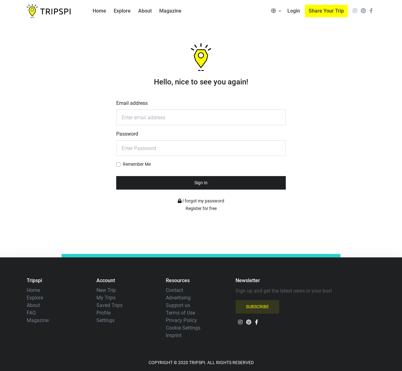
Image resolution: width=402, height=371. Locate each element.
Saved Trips (109, 305)
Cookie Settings (183, 328)
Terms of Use (180, 313)
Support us (178, 305)
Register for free (201, 208)
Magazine (170, 11)
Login (293, 11)
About (145, 11)
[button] (276, 11)
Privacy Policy (181, 320)
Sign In (201, 182)
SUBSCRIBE (257, 306)
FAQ (31, 313)
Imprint (174, 335)
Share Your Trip (326, 11)
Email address (132, 103)
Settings (105, 320)
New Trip (106, 290)
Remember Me (137, 164)
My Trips (106, 298)
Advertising (178, 298)
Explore (122, 11)
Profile (103, 313)
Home (99, 11)
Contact (174, 290)
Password (127, 134)
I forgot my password (201, 200)
